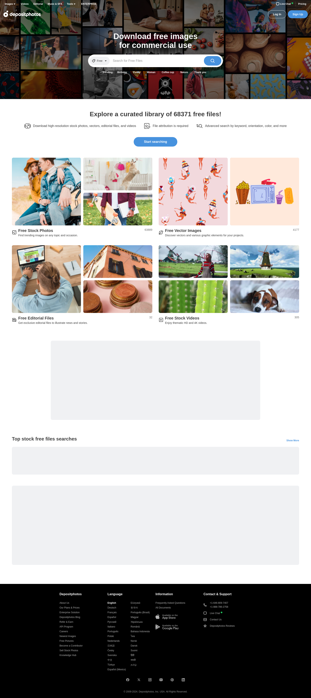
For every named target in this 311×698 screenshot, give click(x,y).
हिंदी (132, 655)
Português (113, 631)
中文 (110, 660)
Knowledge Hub (68, 655)
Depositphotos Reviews (219, 625)
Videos (25, 4)
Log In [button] (277, 14)
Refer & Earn (66, 622)
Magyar (135, 617)
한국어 (134, 607)
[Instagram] (150, 680)
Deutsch (112, 607)
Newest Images (68, 636)
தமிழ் (134, 664)
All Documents (163, 607)
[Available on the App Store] (167, 617)
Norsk (134, 641)
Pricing (302, 4)
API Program (66, 626)
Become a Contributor (71, 645)
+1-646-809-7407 (219, 603)
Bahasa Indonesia (140, 631)
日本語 (111, 645)
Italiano (111, 626)
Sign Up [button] (298, 14)
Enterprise (88, 4)
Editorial (38, 4)
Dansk (134, 645)
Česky (111, 650)
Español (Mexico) (117, 669)
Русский (112, 622)
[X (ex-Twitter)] (139, 680)
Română (135, 626)
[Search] (212, 61)
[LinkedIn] (183, 680)
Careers (64, 631)
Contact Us (212, 619)
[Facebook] (128, 680)
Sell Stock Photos (69, 650)
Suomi (134, 650)
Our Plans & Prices (70, 607)
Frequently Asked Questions (170, 603)
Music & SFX (55, 4)
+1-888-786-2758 (219, 607)
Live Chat (284, 4)
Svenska (112, 655)
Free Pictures (67, 641)
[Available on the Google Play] (167, 627)
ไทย (133, 636)
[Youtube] (161, 680)
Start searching (155, 141)
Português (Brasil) (140, 612)
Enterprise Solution (70, 612)
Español (112, 617)
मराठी (133, 660)
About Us (64, 603)
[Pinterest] (172, 680)
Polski (111, 636)
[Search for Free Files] (157, 60)
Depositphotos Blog (70, 617)
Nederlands (114, 641)
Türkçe (111, 664)
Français (112, 612)
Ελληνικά (135, 603)
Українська (137, 622)
